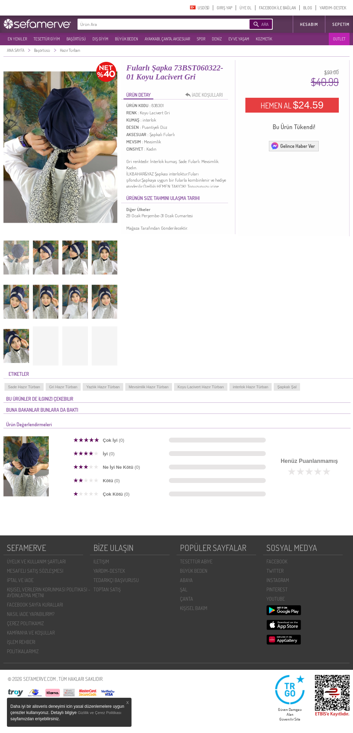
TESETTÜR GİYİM (47, 38)
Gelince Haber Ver (293, 146)
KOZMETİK (264, 38)
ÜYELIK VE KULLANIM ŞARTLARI (36, 561)
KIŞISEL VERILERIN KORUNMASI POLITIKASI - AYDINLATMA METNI (48, 592)
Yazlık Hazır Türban (102, 387)
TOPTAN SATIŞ (107, 589)
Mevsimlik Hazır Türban (149, 387)
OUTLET (339, 38)
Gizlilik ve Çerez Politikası (99, 713)
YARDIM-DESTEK (332, 7)
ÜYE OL (245, 7)
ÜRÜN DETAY (138, 95)
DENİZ (217, 38)
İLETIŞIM (101, 561)
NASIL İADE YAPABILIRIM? (30, 614)
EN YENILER (17, 38)
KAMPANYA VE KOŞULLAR (31, 633)
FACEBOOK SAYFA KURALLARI (35, 605)
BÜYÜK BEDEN (126, 38)
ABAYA (186, 580)
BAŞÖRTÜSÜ (76, 38)
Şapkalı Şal (287, 387)
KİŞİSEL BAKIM (193, 608)
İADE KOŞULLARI (206, 95)
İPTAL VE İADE (20, 580)
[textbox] (153, 24)
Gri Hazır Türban (63, 387)
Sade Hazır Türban (24, 387)
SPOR (201, 38)
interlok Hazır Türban (251, 387)
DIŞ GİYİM (100, 38)
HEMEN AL (292, 105)
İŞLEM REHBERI (21, 642)
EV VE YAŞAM (238, 38)
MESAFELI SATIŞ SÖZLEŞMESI (35, 571)
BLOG (307, 7)
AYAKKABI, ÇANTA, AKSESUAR (167, 38)
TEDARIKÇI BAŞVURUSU (116, 580)
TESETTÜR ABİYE (196, 561)
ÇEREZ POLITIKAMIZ (25, 623)
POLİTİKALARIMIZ (23, 651)
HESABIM (309, 24)
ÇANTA (186, 599)
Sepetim (341, 24)
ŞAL (183, 589)
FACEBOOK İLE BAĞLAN (277, 7)
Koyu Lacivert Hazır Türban (201, 387)
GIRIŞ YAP (224, 7)
